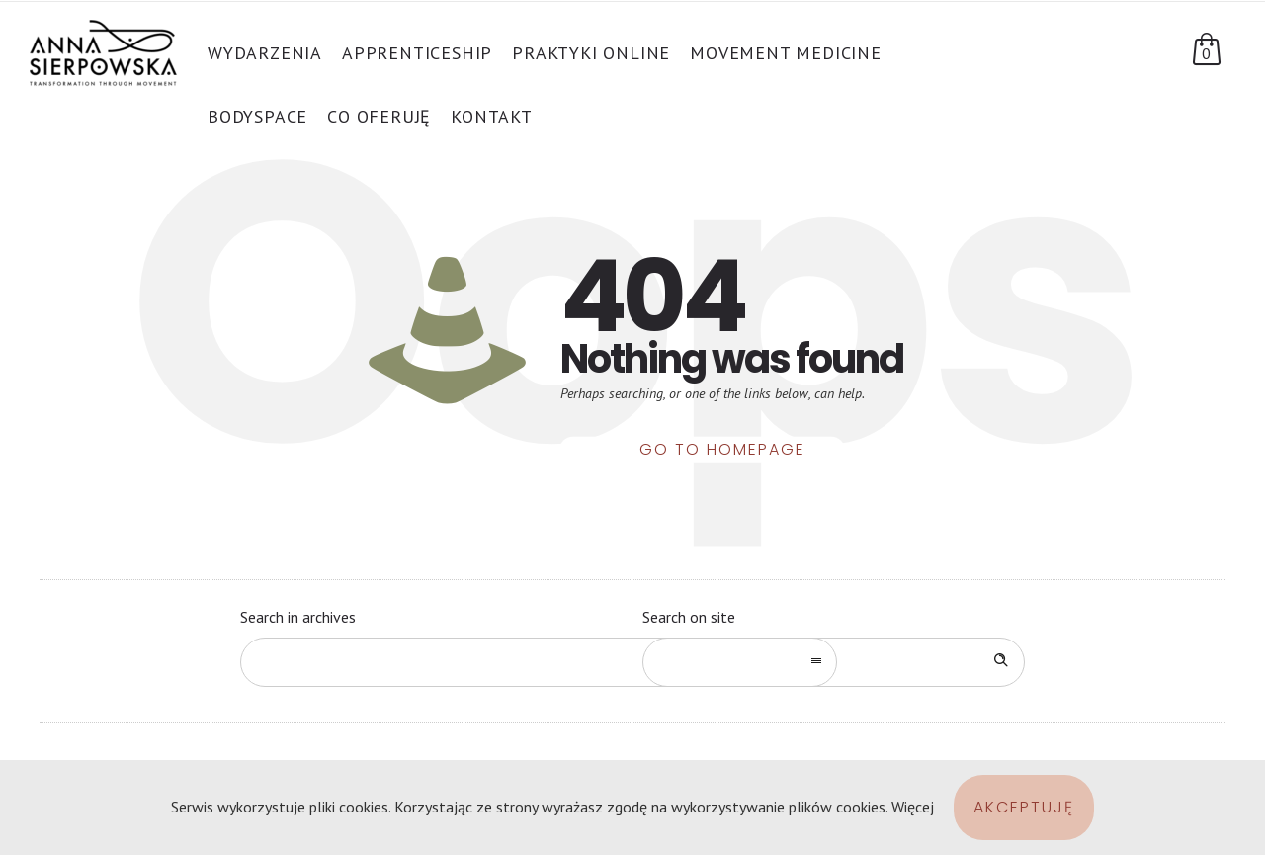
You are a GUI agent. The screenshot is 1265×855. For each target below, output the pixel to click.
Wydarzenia (265, 53)
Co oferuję (379, 116)
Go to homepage (722, 449)
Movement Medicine (786, 53)
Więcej (912, 806)
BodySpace (257, 116)
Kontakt (492, 116)
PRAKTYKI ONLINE (591, 53)
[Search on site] (833, 662)
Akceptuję (1023, 807)
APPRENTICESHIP (417, 53)
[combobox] (538, 662)
